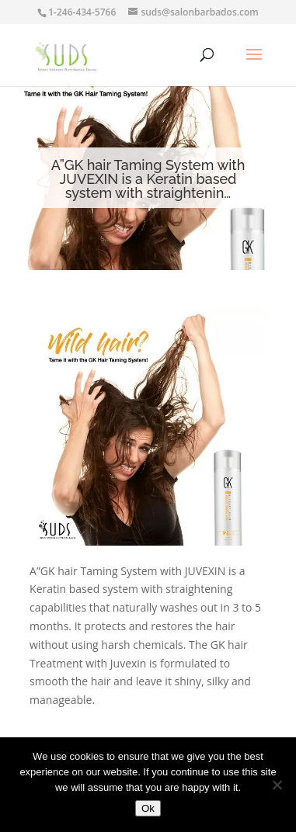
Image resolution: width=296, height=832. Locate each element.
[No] (276, 784)
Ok (148, 808)
